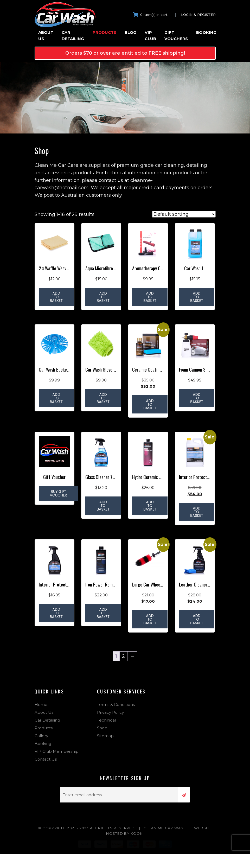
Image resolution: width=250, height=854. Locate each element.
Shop (102, 727)
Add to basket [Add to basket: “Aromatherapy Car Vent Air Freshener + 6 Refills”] (149, 297)
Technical (106, 720)
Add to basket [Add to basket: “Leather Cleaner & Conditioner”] (196, 619)
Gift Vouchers (176, 35)
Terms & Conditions (116, 704)
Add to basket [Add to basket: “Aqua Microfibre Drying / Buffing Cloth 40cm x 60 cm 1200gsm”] (103, 297)
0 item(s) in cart (150, 14)
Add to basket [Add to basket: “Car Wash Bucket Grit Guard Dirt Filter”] (56, 398)
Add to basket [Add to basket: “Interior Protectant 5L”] (196, 512)
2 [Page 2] (123, 656)
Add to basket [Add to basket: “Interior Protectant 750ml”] (56, 613)
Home (41, 704)
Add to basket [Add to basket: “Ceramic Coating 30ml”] (149, 404)
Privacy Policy (110, 712)
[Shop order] (184, 214)
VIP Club (150, 35)
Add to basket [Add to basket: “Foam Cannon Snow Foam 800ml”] (196, 398)
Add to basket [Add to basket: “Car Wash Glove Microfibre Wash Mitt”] (103, 398)
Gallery (41, 735)
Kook (137, 833)
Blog (130, 32)
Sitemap (105, 735)
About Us (45, 35)
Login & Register (198, 14)
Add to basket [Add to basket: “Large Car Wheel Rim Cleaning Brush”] (149, 619)
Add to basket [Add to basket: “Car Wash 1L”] (196, 297)
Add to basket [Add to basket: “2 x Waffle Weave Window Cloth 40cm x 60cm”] (56, 297)
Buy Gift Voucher (58, 493)
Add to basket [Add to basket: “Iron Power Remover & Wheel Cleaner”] (103, 613)
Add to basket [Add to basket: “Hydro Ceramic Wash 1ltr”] (149, 505)
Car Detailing (73, 35)
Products (105, 32)
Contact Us (46, 759)
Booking (206, 32)
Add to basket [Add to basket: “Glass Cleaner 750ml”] (103, 505)
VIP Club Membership (57, 751)
